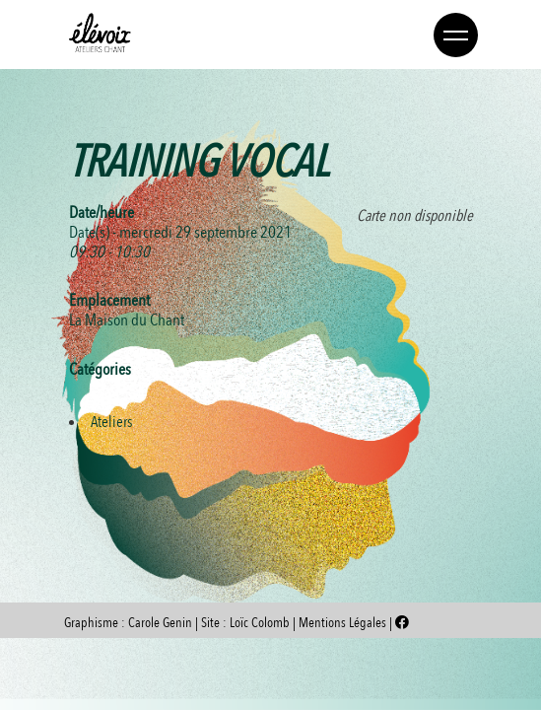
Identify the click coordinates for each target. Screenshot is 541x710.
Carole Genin (160, 622)
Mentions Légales (344, 622)
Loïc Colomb (260, 622)
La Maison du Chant (126, 320)
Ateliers (111, 422)
